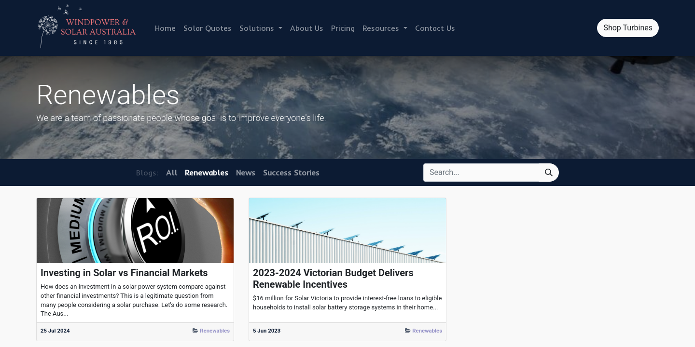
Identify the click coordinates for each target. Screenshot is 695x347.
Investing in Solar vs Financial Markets (124, 273)
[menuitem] (165, 28)
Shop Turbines (628, 27)
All (171, 172)
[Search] (549, 172)
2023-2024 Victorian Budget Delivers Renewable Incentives (333, 278)
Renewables (215, 330)
